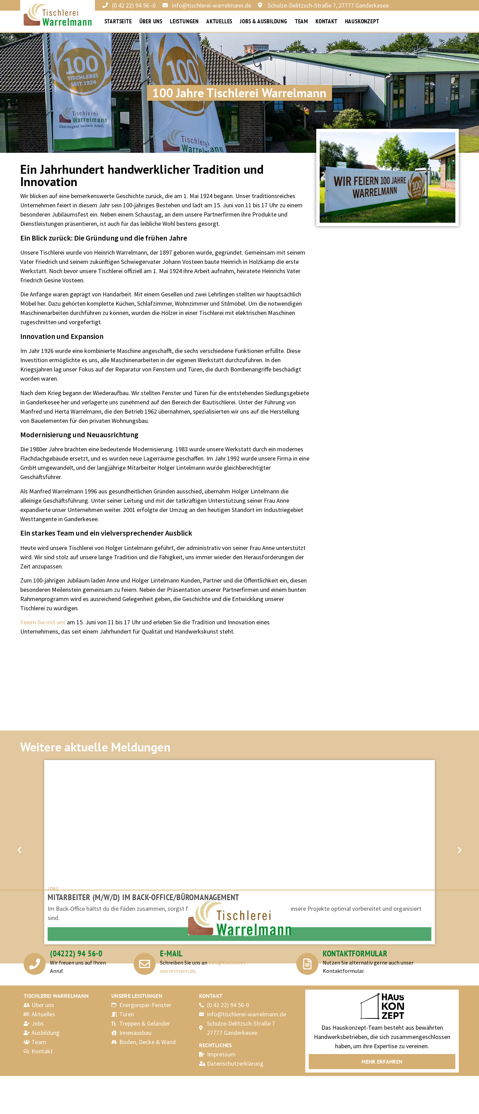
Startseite (118, 21)
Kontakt (326, 21)
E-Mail (171, 953)
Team (301, 21)
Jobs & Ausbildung (263, 21)
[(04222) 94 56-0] (35, 964)
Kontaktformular (355, 953)
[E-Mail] (145, 964)
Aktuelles (219, 21)
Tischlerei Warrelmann (56, 995)
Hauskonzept (362, 21)
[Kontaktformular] (307, 964)
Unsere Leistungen (136, 995)
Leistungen (184, 21)
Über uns (150, 21)
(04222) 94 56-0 (76, 953)
